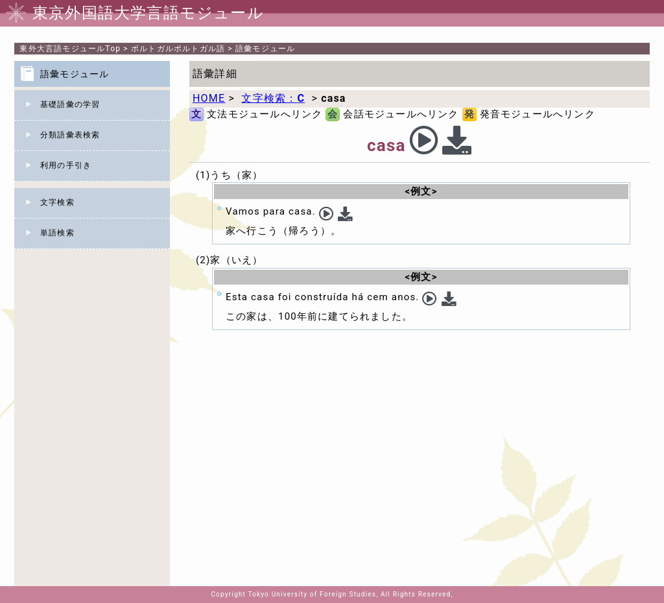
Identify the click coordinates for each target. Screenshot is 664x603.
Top (70, 48)
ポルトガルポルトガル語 (178, 48)
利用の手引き (65, 165)
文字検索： (273, 98)
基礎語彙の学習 (70, 104)
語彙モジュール (265, 48)
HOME (209, 98)
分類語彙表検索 (70, 134)
